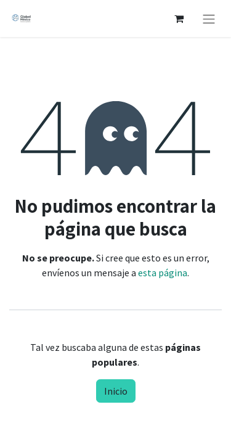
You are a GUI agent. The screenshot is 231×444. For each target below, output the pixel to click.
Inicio (116, 391)
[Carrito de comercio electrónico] (178, 18)
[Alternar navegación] (209, 18)
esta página (162, 272)
